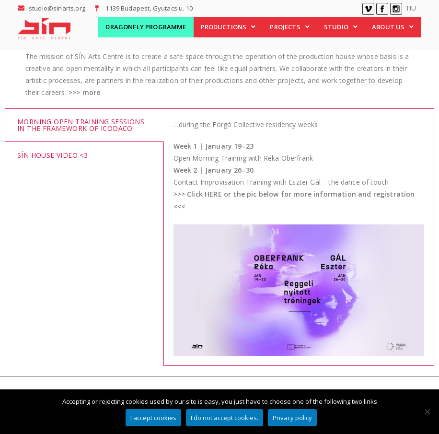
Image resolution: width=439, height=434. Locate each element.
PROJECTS (289, 27)
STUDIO (341, 27)
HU (411, 7)
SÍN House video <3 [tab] (52, 155)
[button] (228, 27)
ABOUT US (393, 27)
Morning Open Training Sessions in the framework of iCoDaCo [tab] (80, 125)
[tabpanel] (299, 237)
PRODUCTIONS (228, 27)
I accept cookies (154, 418)
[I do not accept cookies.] (427, 412)
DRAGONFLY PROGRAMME (145, 27)
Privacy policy (293, 418)
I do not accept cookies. (225, 418)
